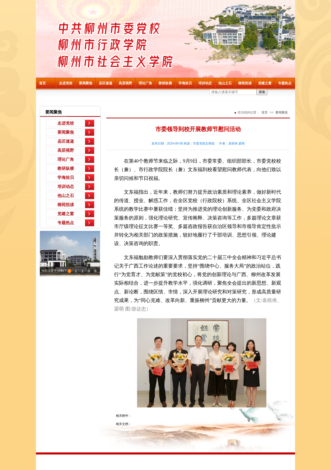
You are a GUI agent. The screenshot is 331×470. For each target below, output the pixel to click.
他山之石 (225, 83)
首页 (42, 83)
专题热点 (284, 83)
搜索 (262, 92)
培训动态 (205, 83)
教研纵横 (165, 83)
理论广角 (145, 83)
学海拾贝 (185, 83)
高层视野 (125, 83)
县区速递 (105, 83)
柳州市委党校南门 (53, 270)
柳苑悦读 (245, 83)
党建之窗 (265, 83)
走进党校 (65, 83)
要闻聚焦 (85, 83)
